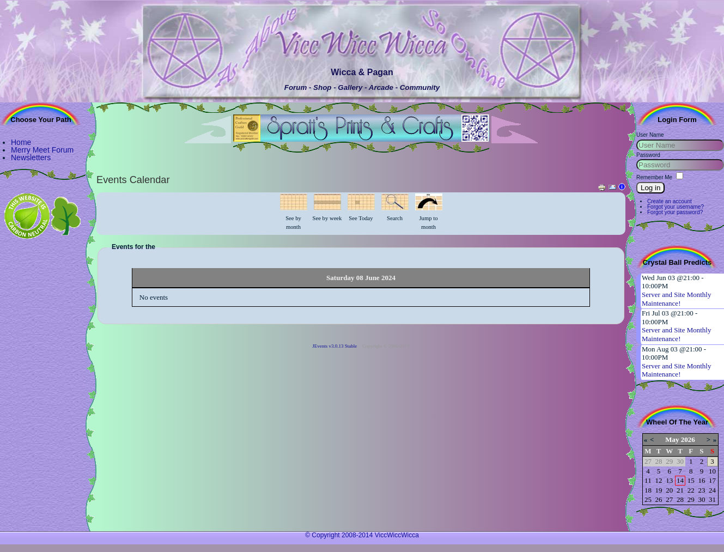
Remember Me (654, 177)
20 (669, 490)
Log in (650, 188)
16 (701, 480)
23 (701, 490)
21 (680, 490)
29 (691, 499)
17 (712, 480)
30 (701, 499)
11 (648, 480)
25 (648, 499)
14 (680, 480)
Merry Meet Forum (42, 149)
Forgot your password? (675, 212)
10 (712, 471)
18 (648, 490)
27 (669, 499)
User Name (650, 135)
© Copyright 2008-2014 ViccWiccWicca (362, 535)
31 (712, 499)
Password (648, 155)
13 (669, 480)
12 (658, 480)
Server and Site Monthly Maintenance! (676, 298)
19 (658, 490)
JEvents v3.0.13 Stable (334, 346)
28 (680, 499)
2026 (688, 439)
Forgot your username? (675, 207)
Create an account (669, 201)
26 (658, 499)
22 (691, 490)
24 (712, 490)
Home (21, 142)
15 (691, 480)
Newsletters (31, 157)
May (672, 439)
